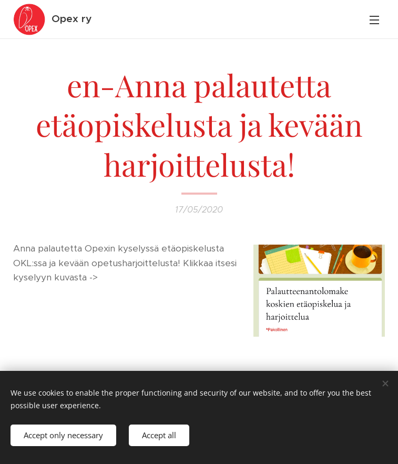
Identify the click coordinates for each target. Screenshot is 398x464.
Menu (374, 20)
